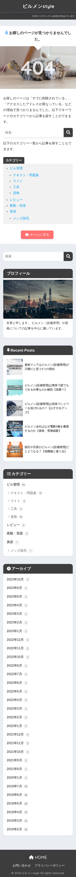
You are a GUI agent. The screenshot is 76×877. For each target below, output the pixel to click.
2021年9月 (17, 760)
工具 (16, 187)
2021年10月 (18, 752)
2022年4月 (17, 700)
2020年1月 (17, 777)
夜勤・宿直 (18, 205)
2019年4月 (17, 812)
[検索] (68, 132)
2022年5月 (17, 691)
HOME (38, 857)
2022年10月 (18, 657)
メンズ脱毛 (21, 218)
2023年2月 (17, 622)
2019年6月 (17, 795)
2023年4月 (17, 605)
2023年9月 (17, 588)
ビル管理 (16, 168)
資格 (16, 193)
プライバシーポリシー (49, 865)
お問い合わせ (22, 865)
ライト (18, 181)
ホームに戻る (37, 234)
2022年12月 (18, 639)
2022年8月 (17, 665)
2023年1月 (17, 631)
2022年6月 (17, 683)
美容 (13, 211)
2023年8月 (17, 596)
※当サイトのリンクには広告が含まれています (53, 16)
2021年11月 (18, 743)
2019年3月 (17, 820)
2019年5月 (17, 803)
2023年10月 (18, 579)
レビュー (16, 199)
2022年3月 (17, 708)
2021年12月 (18, 734)
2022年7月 (17, 674)
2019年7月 (17, 786)
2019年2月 (17, 829)
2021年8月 (17, 769)
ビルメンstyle (38, 6)
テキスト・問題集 (26, 175)
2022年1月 (17, 726)
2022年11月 (18, 648)
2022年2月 (17, 717)
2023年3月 (17, 614)
